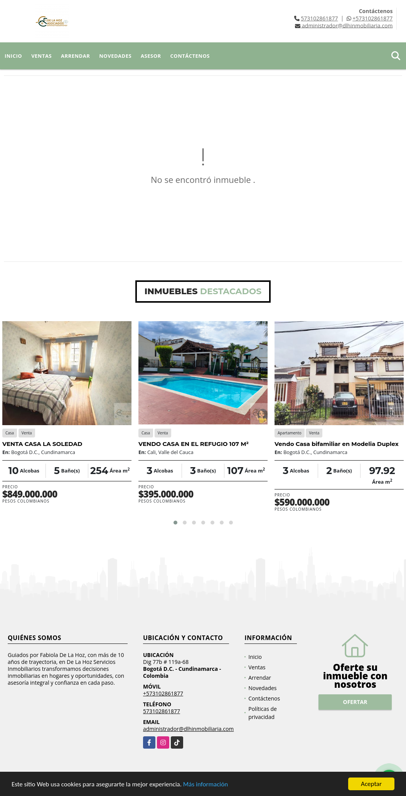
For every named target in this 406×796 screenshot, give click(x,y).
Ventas (41, 55)
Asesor (151, 55)
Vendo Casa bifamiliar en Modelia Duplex (337, 443)
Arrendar (75, 55)
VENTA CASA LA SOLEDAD (42, 443)
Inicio (13, 55)
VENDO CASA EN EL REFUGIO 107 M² (193, 443)
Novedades (115, 55)
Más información (205, 785)
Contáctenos (190, 55)
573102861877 (319, 18)
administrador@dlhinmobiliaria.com (188, 728)
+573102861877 (372, 18)
